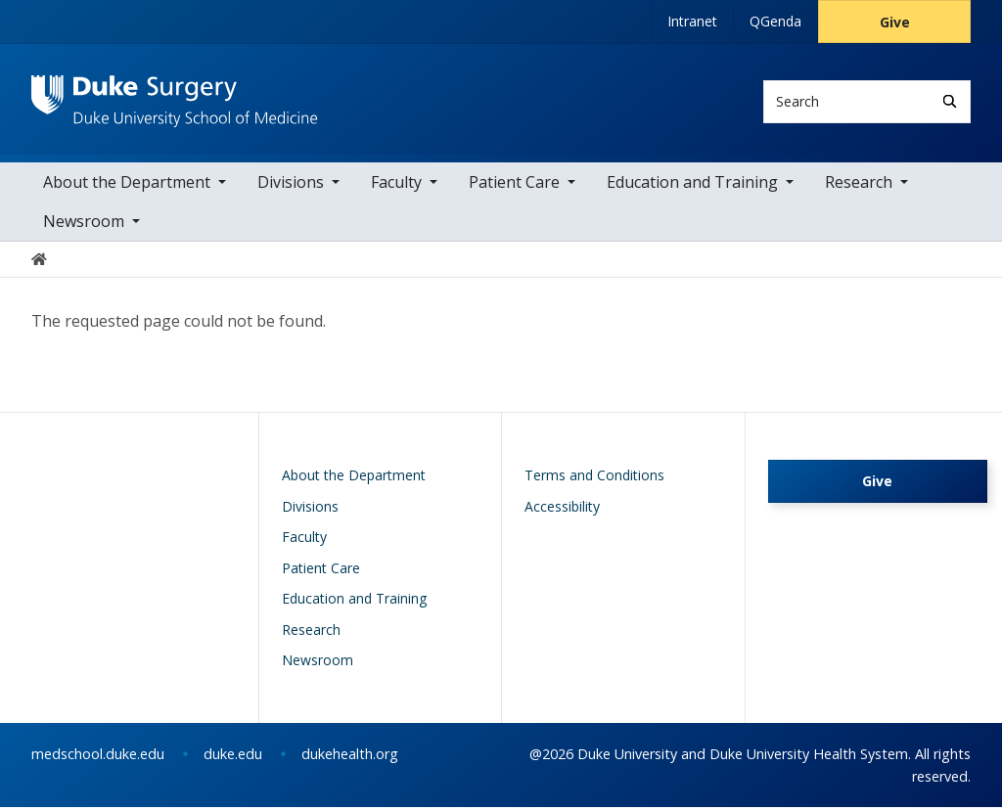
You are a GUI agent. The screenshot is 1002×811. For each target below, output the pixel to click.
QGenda (775, 21)
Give (895, 22)
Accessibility (562, 510)
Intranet (692, 21)
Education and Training (692, 186)
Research (858, 186)
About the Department (126, 186)
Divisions (290, 186)
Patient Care (514, 186)
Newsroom (83, 225)
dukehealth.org (349, 757)
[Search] (950, 101)
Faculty (396, 186)
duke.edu (233, 757)
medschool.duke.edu (97, 757)
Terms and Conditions (594, 480)
